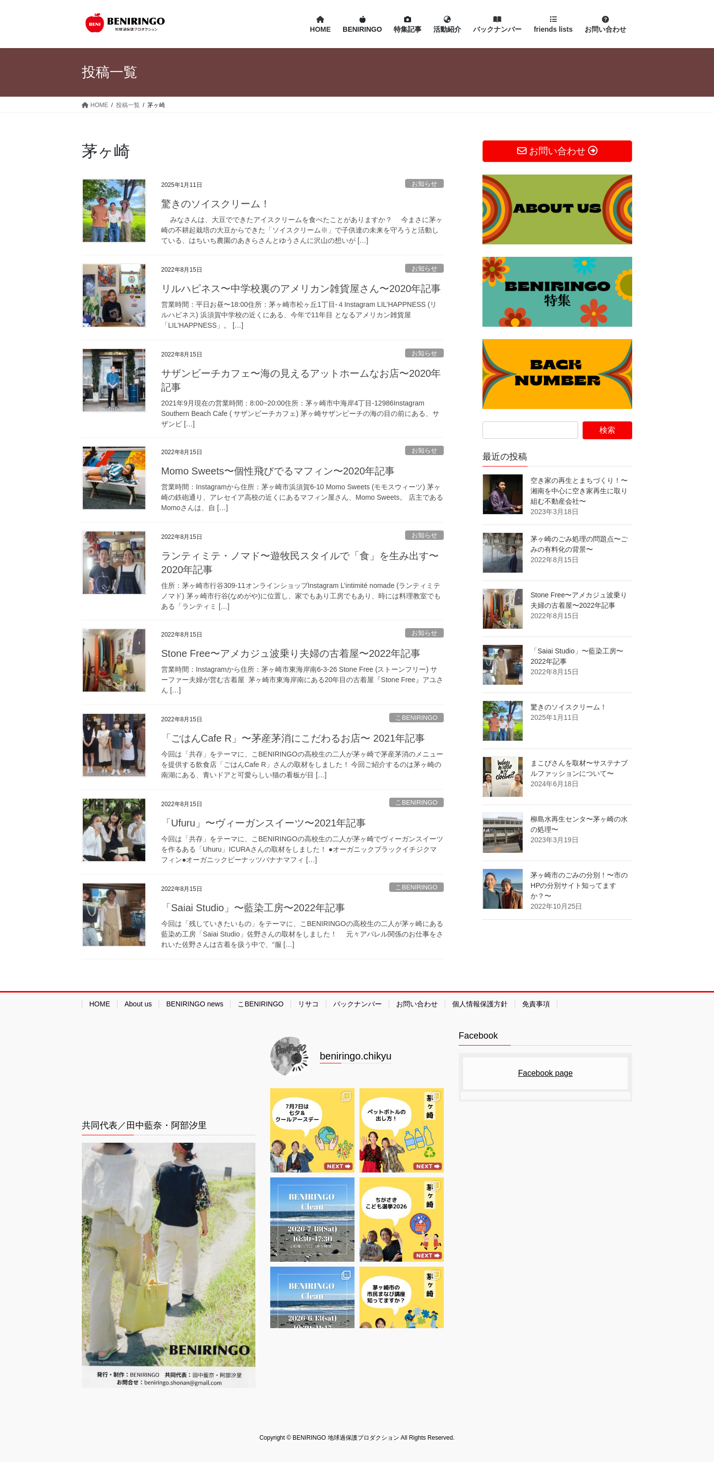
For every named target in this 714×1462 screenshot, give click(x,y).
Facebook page (545, 1073)
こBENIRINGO (416, 717)
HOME (99, 1004)
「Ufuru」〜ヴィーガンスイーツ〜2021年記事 (263, 823)
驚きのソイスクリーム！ (215, 203)
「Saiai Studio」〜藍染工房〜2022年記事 (253, 907)
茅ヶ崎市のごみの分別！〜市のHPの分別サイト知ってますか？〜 (579, 885)
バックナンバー (357, 1004)
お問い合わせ (417, 1004)
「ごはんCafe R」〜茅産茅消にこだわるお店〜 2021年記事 (293, 738)
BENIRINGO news (194, 1004)
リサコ (308, 1004)
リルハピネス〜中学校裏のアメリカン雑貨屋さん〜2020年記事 (301, 288)
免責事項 (536, 1004)
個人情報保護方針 (480, 1004)
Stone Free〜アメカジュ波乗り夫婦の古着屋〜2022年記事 (290, 653)
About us (138, 1004)
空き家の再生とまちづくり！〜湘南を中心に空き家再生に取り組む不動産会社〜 (579, 490)
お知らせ (424, 183)
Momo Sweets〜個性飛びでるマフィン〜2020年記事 (278, 471)
